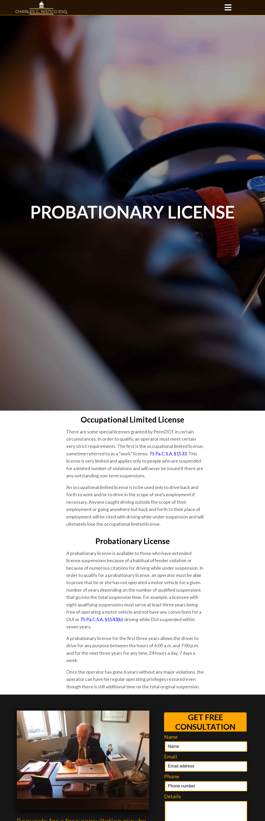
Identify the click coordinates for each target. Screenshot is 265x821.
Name (171, 737)
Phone (171, 776)
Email (170, 756)
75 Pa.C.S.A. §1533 (168, 453)
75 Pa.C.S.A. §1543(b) (101, 619)
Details (172, 796)
